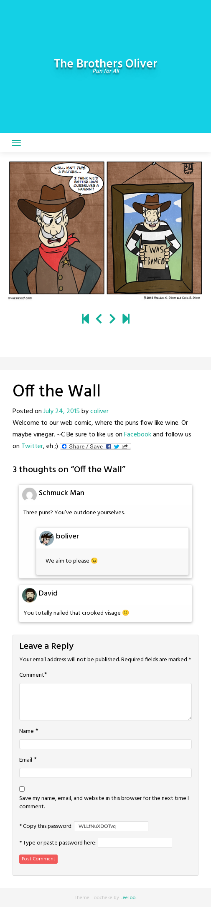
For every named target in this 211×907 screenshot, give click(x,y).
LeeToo (128, 898)
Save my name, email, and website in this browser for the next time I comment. (104, 803)
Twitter (32, 446)
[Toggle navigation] (16, 143)
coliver (99, 411)
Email (25, 760)
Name (26, 732)
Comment (31, 675)
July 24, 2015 (61, 411)
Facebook (137, 434)
